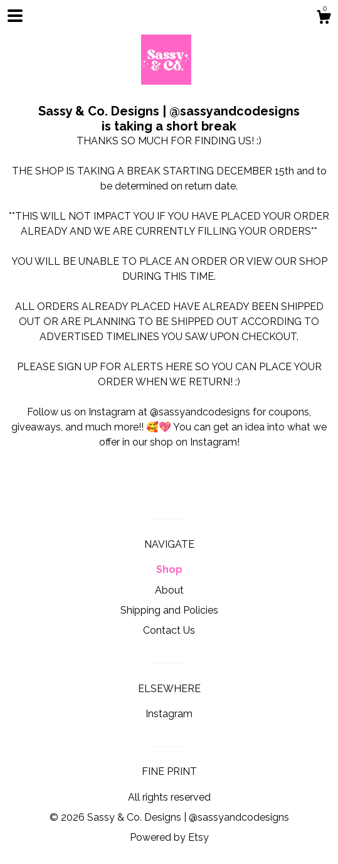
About (169, 590)
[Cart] (323, 18)
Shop (169, 569)
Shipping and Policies (169, 610)
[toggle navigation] (15, 15)
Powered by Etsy (169, 837)
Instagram (169, 714)
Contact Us (169, 630)
